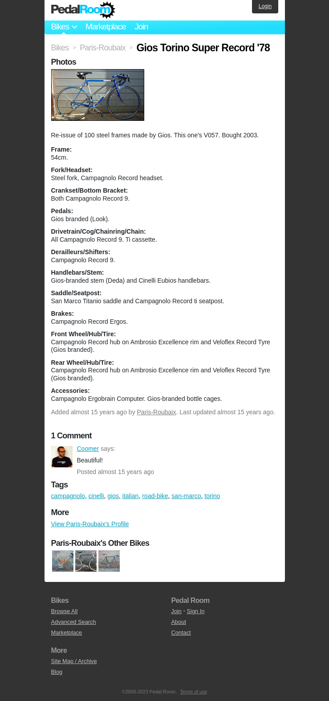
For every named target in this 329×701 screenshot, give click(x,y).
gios (113, 495)
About (178, 622)
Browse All (64, 611)
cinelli (96, 495)
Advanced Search (73, 622)
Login (265, 6)
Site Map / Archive (74, 661)
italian (130, 495)
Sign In (196, 611)
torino (212, 495)
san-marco (186, 495)
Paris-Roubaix (156, 412)
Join (141, 26)
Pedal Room (83, 10)
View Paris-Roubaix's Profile (90, 524)
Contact (181, 632)
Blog (57, 671)
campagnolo (68, 495)
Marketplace (105, 26)
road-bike (155, 495)
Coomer (62, 456)
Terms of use (193, 691)
